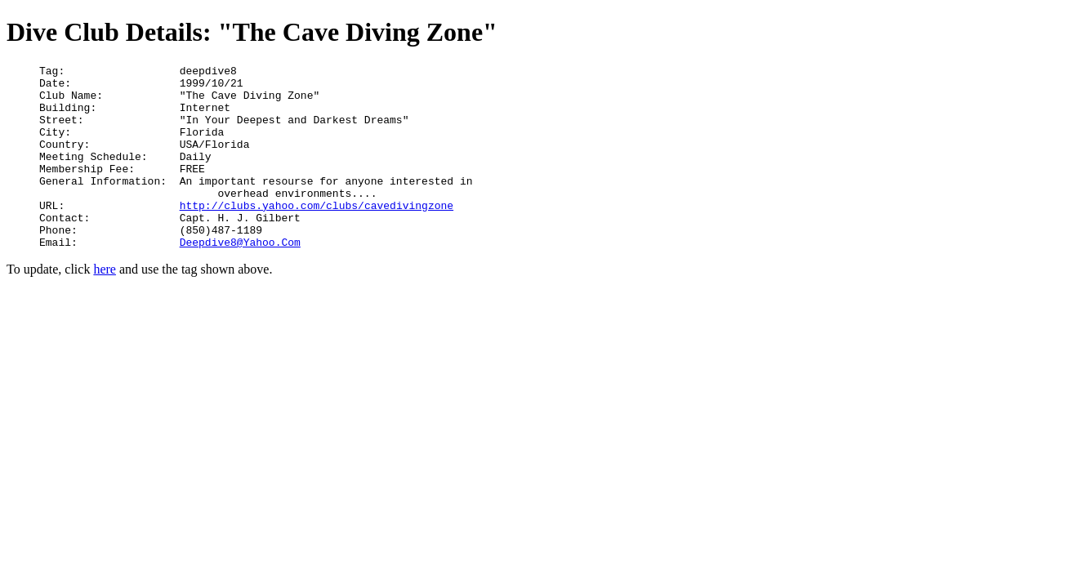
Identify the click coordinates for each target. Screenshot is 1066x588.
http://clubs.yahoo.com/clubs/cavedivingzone (316, 234)
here (104, 306)
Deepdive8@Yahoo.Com (240, 278)
